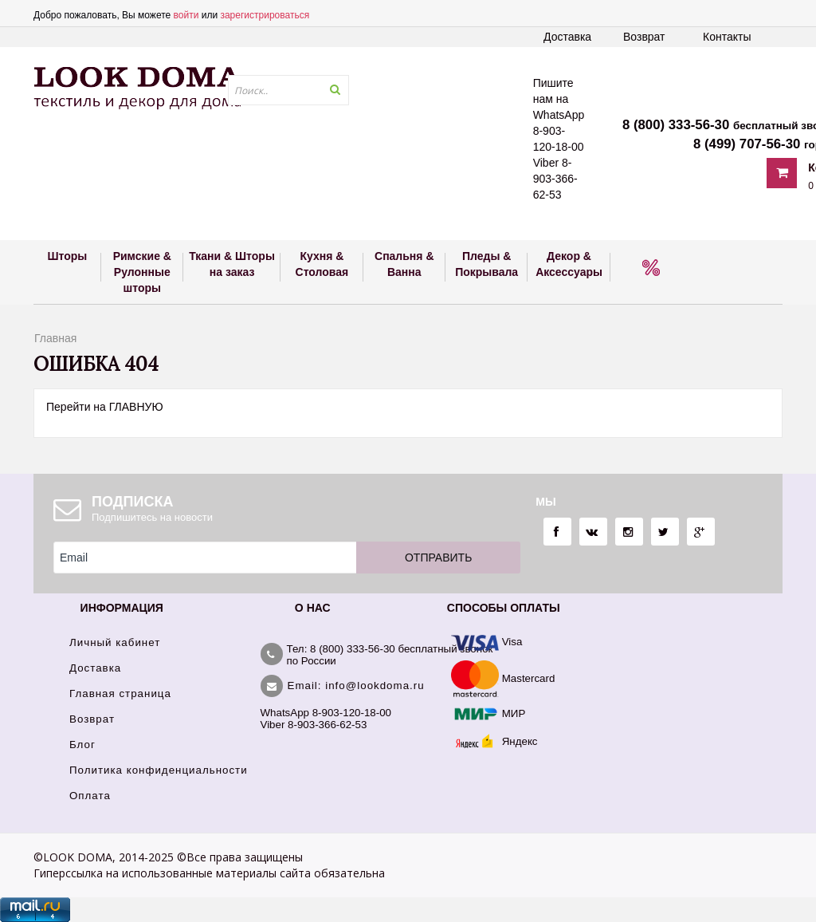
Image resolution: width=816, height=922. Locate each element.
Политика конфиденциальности (158, 770)
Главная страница (120, 693)
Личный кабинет (114, 642)
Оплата (90, 796)
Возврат (644, 36)
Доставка (567, 36)
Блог (82, 745)
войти (186, 15)
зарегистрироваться (264, 15)
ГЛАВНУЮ (136, 406)
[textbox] (288, 90)
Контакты (727, 36)
